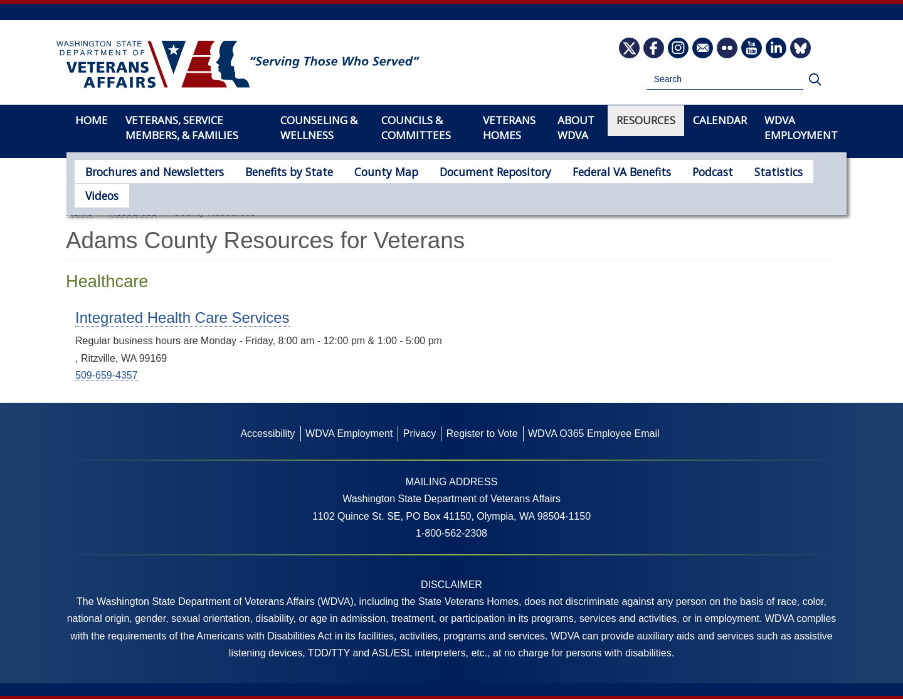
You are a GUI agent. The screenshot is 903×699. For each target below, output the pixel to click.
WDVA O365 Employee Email (594, 433)
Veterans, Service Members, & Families (181, 127)
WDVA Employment (801, 127)
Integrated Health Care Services (182, 317)
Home (91, 120)
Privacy (419, 433)
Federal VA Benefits (574, 170)
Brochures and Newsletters (148, 170)
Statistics (718, 170)
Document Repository (459, 170)
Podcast (658, 170)
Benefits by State (271, 170)
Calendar (720, 120)
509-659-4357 (106, 375)
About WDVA (575, 127)
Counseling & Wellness (318, 127)
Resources (645, 120)
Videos (775, 170)
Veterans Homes (509, 127)
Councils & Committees (416, 127)
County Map (360, 170)
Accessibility (267, 433)
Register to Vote (482, 433)
